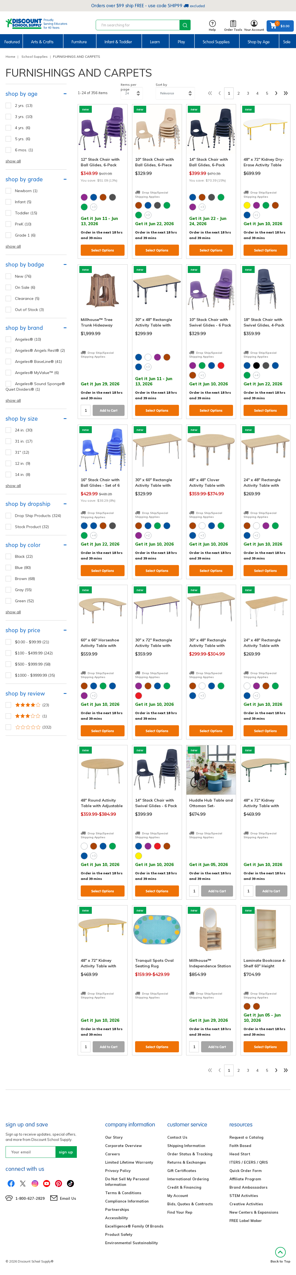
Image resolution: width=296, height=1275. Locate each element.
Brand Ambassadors (248, 1187)
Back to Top (280, 1255)
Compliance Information (127, 1201)
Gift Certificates (181, 1170)
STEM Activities (243, 1195)
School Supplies (216, 41)
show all (13, 161)
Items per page (128, 86)
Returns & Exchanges (186, 1162)
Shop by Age (259, 41)
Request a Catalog (246, 1137)
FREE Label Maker (245, 1220)
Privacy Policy (118, 1170)
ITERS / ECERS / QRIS (248, 1162)
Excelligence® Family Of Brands (134, 1226)
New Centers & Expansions (253, 1212)
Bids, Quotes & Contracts (190, 1204)
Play (181, 41)
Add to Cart (109, 410)
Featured (12, 41)
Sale (286, 41)
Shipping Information (186, 1145)
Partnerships (117, 1209)
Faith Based (240, 1145)
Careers (112, 1154)
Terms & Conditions (123, 1193)
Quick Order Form (245, 1170)
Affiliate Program (245, 1179)
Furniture (79, 41)
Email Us (68, 1198)
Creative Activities (246, 1204)
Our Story (114, 1137)
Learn (155, 41)
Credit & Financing (184, 1187)
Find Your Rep (179, 1212)
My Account (177, 1195)
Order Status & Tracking (189, 1154)
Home (10, 56)
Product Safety (118, 1234)
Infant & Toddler (118, 41)
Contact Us (177, 1137)
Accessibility (116, 1218)
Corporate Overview (123, 1145)
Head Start (239, 1154)
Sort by (161, 84)
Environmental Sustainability (131, 1243)
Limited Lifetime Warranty (129, 1162)
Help (212, 26)
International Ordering (188, 1179)
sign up (66, 1151)
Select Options (102, 250)
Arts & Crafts (42, 41)
